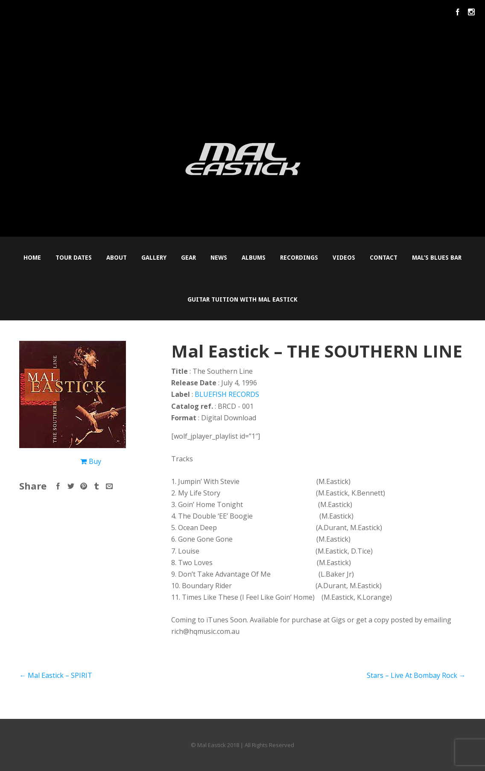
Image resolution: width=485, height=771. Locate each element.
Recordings (299, 257)
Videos (344, 257)
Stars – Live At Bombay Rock (416, 675)
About (116, 257)
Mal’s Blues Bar (437, 257)
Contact (383, 257)
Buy (95, 461)
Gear (188, 257)
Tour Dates (74, 257)
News (218, 257)
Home (32, 257)
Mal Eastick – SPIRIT (55, 675)
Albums (254, 257)
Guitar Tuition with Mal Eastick (242, 299)
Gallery (154, 257)
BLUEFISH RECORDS (227, 394)
